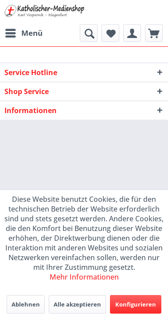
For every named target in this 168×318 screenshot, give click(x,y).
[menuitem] (23, 33)
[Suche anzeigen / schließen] (89, 33)
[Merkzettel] (110, 33)
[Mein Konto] (132, 33)
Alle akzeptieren (77, 304)
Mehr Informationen (84, 277)
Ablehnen (26, 304)
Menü (24, 32)
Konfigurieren (135, 304)
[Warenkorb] (154, 33)
